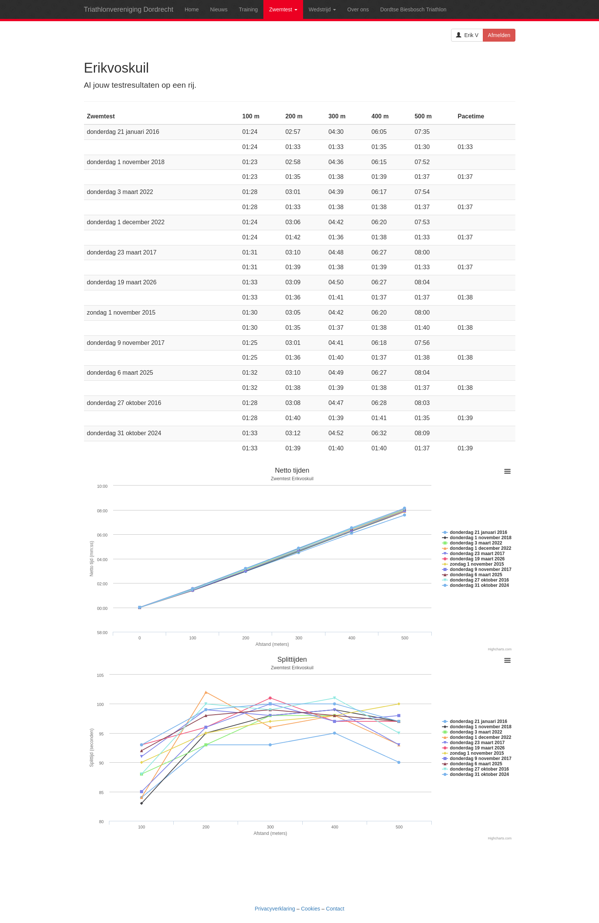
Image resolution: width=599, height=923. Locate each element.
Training (248, 9)
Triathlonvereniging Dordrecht (128, 9)
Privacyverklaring (275, 909)
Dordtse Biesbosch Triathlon (413, 9)
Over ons (358, 9)
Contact (335, 909)
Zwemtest (283, 9)
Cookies (310, 909)
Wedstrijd (322, 9)
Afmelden (499, 35)
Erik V (467, 35)
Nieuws (218, 9)
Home (192, 9)
